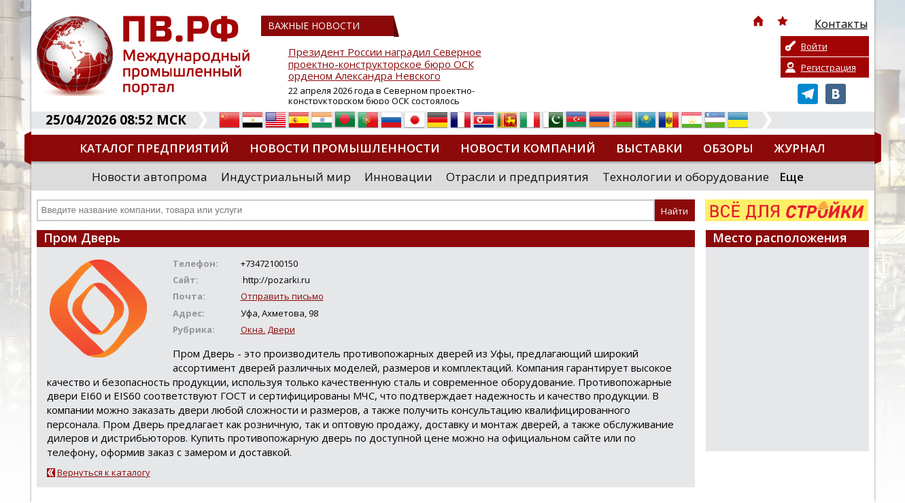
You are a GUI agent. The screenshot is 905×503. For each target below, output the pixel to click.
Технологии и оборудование (685, 176)
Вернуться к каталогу (103, 472)
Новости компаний (528, 148)
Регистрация (828, 67)
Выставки (649, 148)
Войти (814, 46)
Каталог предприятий (154, 148)
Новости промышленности (345, 148)
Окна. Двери (268, 329)
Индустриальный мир (286, 176)
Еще (791, 176)
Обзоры (728, 148)
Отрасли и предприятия (517, 176)
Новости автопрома (149, 176)
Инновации (398, 176)
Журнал (799, 148)
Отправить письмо (282, 296)
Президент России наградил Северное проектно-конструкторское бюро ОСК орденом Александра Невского (384, 64)
